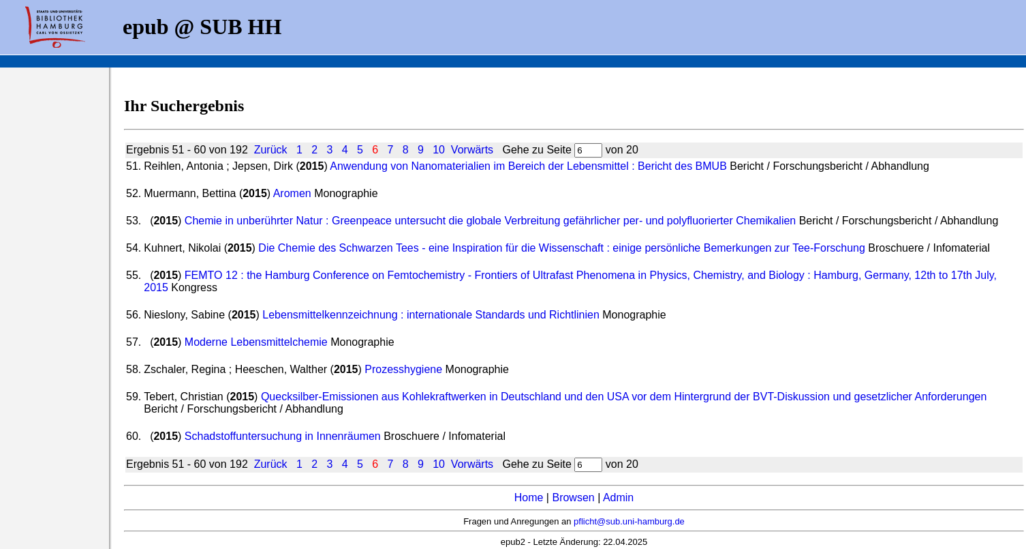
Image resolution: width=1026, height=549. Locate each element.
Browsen (573, 497)
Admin (618, 497)
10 (439, 149)
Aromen (292, 193)
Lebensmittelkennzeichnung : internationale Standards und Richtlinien (431, 315)
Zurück (270, 149)
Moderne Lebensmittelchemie (256, 342)
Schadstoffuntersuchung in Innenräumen (283, 436)
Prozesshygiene (403, 369)
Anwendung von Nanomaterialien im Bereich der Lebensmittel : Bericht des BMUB (528, 166)
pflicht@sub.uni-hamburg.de (629, 521)
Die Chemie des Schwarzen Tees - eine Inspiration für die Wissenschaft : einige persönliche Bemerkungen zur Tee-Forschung (561, 248)
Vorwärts (472, 149)
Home (529, 497)
